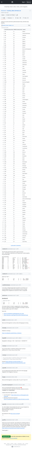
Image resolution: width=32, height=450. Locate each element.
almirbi (3, 320)
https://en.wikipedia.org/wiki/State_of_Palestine (11, 333)
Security (12, 443)
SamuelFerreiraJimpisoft (7, 384)
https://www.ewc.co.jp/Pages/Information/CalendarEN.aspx (16, 315)
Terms (5, 443)
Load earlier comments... (16, 245)
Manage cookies (9, 444)
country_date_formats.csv (14, 10)
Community (20, 443)
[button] (17, 15)
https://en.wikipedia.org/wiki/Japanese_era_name (14, 313)
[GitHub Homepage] (12, 446)
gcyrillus (4, 419)
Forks (26, 18)
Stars (18, 18)
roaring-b (4, 345)
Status (15, 443)
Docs (23, 443)
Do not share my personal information (19, 444)
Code (3, 18)
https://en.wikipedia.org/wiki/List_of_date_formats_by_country (16, 399)
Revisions (10, 18)
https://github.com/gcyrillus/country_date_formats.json (13, 428)
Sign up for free (6, 436)
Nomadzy (4, 327)
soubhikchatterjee (6, 285)
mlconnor (3, 10)
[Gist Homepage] (12, 2)
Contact (26, 443)
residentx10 (4, 248)
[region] (16, 135)
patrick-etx (4, 295)
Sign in (23, 2)
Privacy (8, 443)
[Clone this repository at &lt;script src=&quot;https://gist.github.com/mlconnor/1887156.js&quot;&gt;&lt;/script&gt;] (11, 15)
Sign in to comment (13, 438)
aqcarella (4, 367)
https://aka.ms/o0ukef (15, 413)
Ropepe (4, 377)
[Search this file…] (16, 28)
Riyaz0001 (4, 338)
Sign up (28, 2)
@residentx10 (5, 298)
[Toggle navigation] (1, 2)
